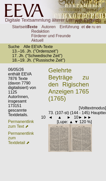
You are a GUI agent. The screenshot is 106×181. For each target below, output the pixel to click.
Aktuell (37, 40)
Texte (32, 27)
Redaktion (40, 31)
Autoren (49, 27)
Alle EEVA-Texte (38, 46)
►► (88, 117)
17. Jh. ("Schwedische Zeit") (37, 56)
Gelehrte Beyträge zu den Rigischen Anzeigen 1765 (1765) (68, 84)
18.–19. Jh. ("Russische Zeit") (38, 60)
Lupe (62, 122)
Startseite (20, 27)
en (98, 27)
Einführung (69, 27)
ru (93, 27)
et (83, 27)
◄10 (41, 117)
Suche (13, 46)
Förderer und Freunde (51, 36)
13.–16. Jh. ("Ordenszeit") (35, 51)
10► (78, 117)
